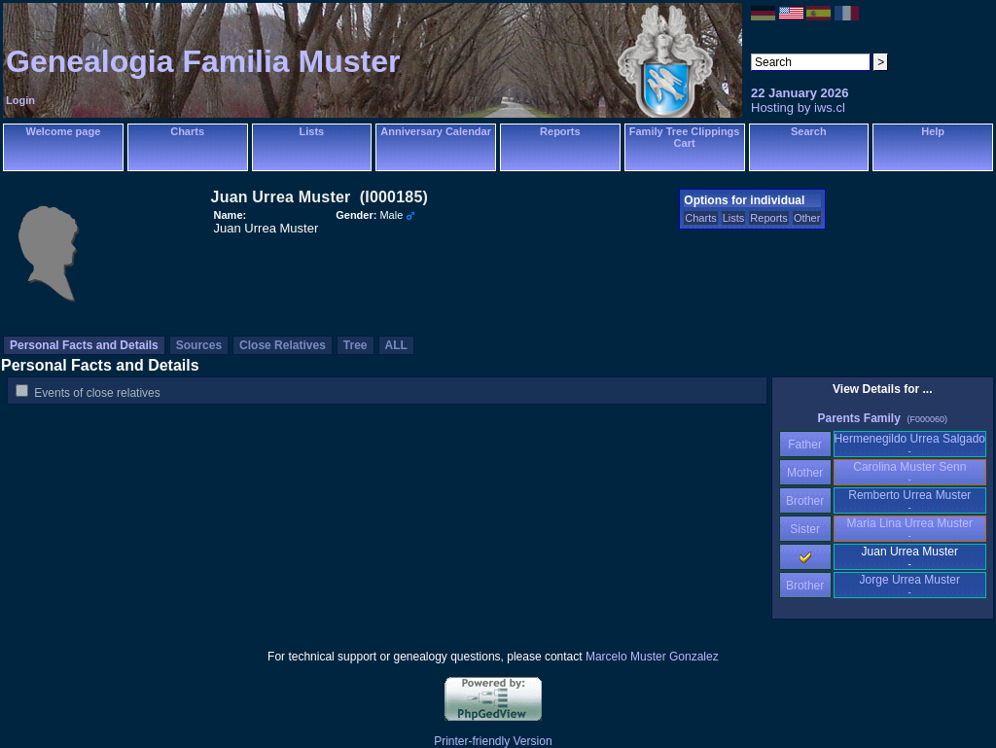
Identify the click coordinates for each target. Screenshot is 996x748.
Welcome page (62, 131)
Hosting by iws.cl (798, 107)
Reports (560, 131)
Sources (199, 345)
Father (805, 444)
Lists (312, 131)
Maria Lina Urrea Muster (910, 528)
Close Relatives (282, 345)
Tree (355, 345)
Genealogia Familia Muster (203, 61)
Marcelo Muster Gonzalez (652, 656)
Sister (805, 529)
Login (20, 100)
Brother (805, 501)
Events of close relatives (97, 393)
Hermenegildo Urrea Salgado (910, 444)
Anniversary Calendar (435, 131)
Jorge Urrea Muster (910, 585)
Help (932, 131)
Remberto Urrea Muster (909, 500)
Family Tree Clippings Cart (684, 137)
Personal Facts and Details (84, 345)
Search (809, 131)
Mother (805, 473)
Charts (187, 131)
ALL (396, 345)
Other (807, 218)
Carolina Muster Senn (909, 472)
